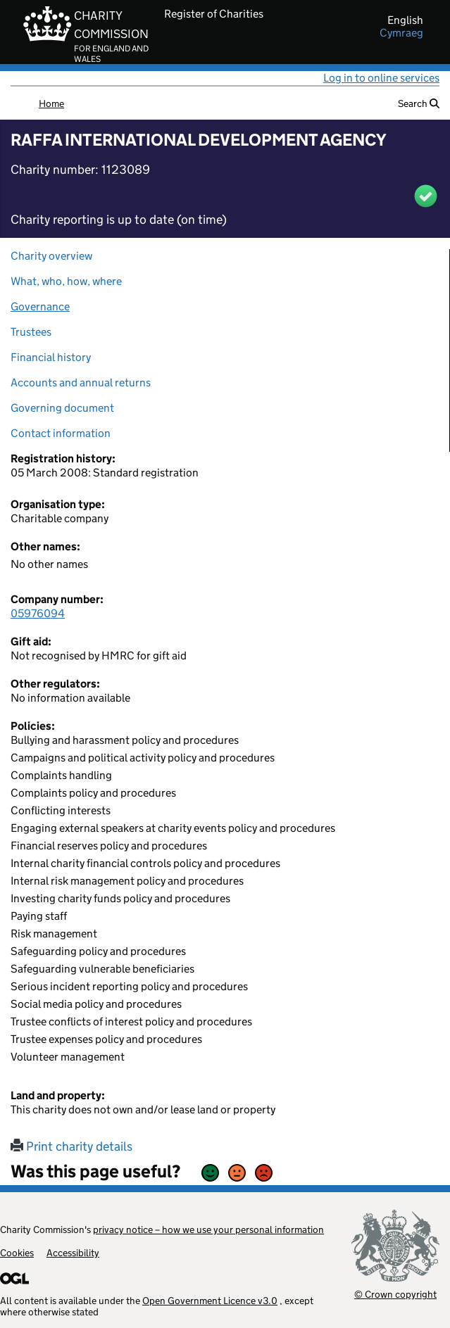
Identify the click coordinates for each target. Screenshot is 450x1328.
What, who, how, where (66, 281)
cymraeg (401, 33)
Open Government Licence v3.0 (209, 1300)
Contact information (61, 433)
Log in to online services (381, 77)
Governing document (62, 408)
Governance (40, 306)
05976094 (38, 613)
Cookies (17, 1252)
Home (51, 103)
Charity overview (51, 256)
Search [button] (418, 103)
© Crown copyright (395, 1294)
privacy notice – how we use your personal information (208, 1229)
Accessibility (72, 1252)
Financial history (51, 357)
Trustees (31, 332)
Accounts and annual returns (81, 382)
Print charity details (71, 1146)
